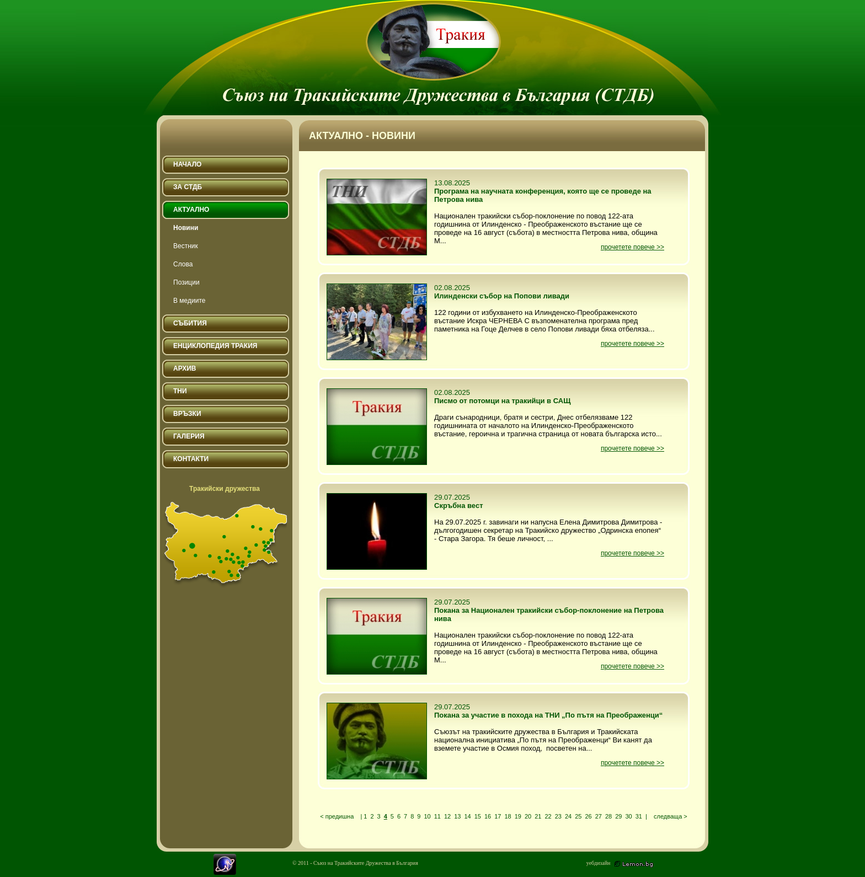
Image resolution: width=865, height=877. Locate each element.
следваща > (670, 816)
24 (568, 816)
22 (547, 816)
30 (628, 816)
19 (518, 816)
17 (497, 816)
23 (558, 816)
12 (447, 816)
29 (618, 816)
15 (477, 816)
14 (467, 816)
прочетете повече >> (632, 247)
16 (487, 816)
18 (507, 816)
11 (437, 816)
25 (578, 816)
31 (639, 816)
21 (538, 816)
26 (588, 816)
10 (427, 816)
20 (528, 816)
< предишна (337, 816)
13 (457, 816)
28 (608, 816)
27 (598, 816)
